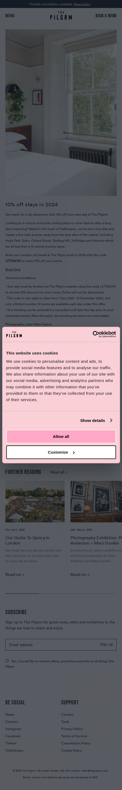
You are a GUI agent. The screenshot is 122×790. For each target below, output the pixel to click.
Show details (92, 420)
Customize (61, 452)
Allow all (61, 436)
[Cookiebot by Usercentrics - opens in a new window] (92, 334)
